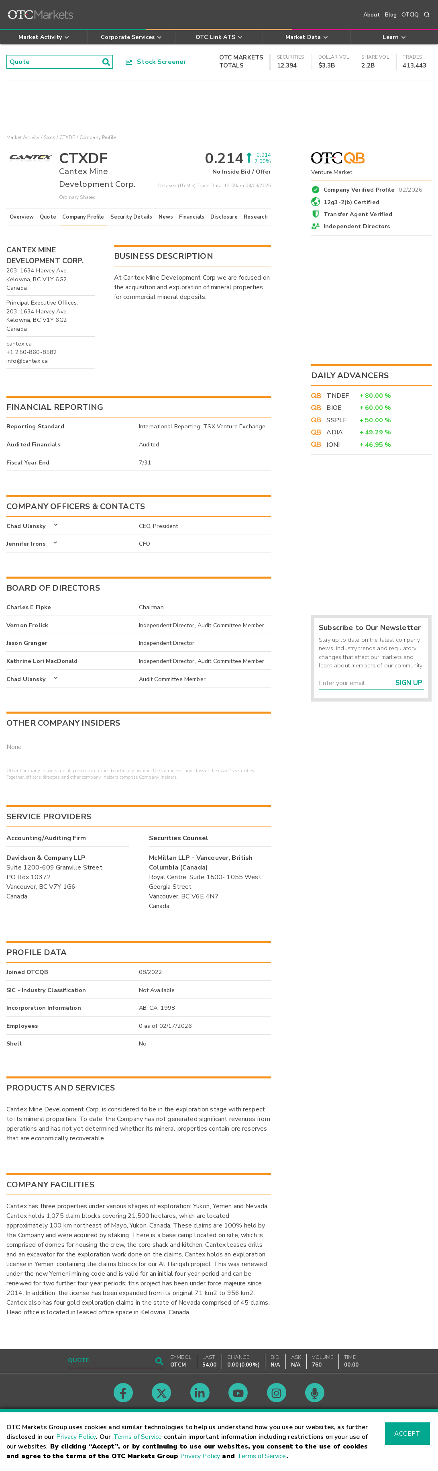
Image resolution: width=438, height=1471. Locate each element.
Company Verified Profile (373, 188)
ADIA (334, 432)
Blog (391, 14)
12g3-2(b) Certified (351, 202)
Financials (191, 217)
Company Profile (83, 217)
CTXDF (67, 137)
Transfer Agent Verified (358, 214)
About (371, 14)
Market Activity (22, 137)
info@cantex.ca (27, 361)
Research (256, 217)
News (166, 217)
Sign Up (408, 682)
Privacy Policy (76, 1436)
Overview (22, 217)
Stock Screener (156, 61)
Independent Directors (357, 226)
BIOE (334, 407)
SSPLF (336, 420)
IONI (333, 444)
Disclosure (224, 217)
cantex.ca (19, 344)
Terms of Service (137, 1436)
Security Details (131, 217)
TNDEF (337, 395)
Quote (48, 217)
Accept (407, 1434)
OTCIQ (410, 14)
